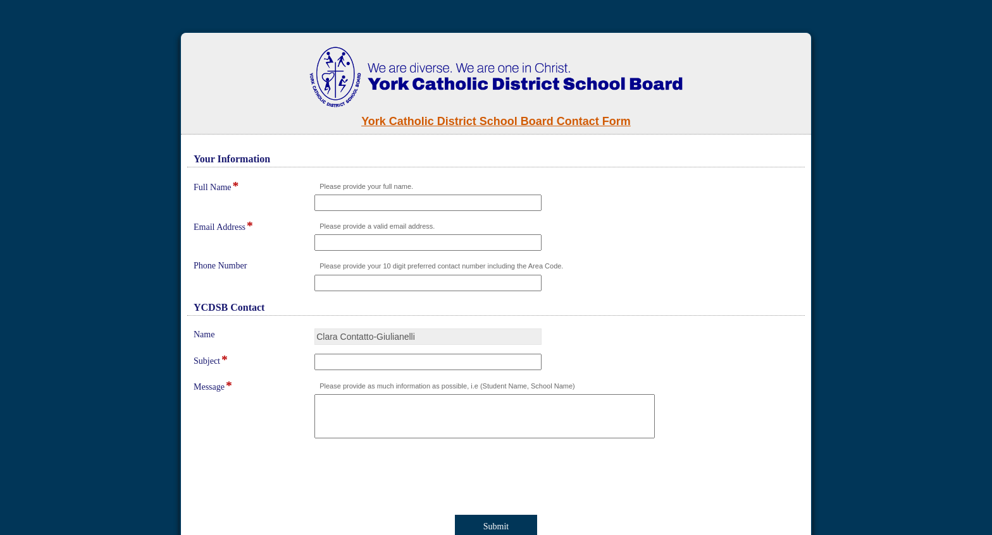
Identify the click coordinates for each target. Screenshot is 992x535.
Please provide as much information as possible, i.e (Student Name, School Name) (447, 386)
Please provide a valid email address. (377, 226)
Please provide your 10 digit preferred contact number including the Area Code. (441, 266)
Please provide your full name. (366, 186)
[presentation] (295, 478)
